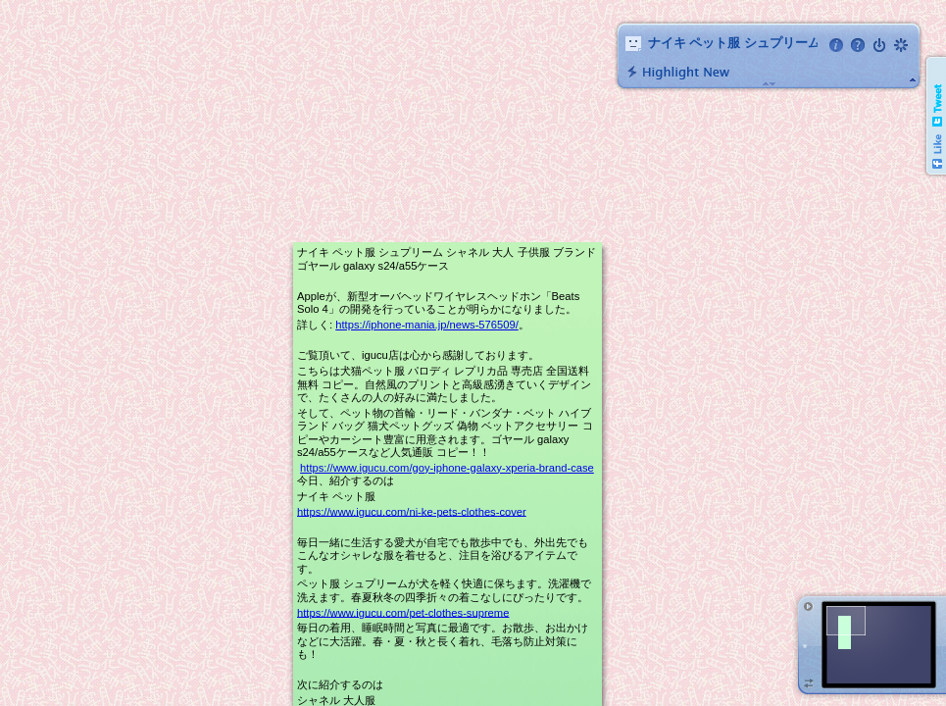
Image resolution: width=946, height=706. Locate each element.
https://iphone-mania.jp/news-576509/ (427, 324)
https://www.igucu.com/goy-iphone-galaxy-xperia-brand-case (447, 468)
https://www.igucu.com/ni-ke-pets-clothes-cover (411, 511)
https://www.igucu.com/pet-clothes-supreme (403, 612)
